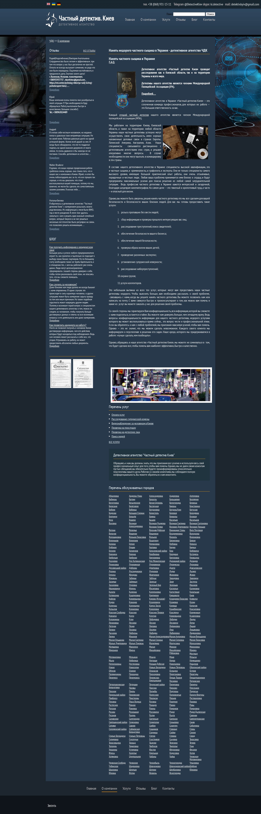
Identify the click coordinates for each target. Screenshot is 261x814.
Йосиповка (154, 588)
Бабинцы (113, 499)
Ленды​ (193, 619)
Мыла (111, 660)
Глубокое (113, 547)
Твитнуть (52, 805)
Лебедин (173, 619)
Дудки (172, 571)
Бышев (152, 519)
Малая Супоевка (176, 639)
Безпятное (194, 499)
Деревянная (134, 564)
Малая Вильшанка (198, 636)
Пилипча (193, 684)
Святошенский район (118, 722)
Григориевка (154, 557)
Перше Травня (175, 677)
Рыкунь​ (132, 715)
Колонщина (134, 605)
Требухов (153, 746)
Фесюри (193, 749)
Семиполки (154, 722)
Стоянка (172, 735)
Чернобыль (154, 762)
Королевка (154, 609)
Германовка (154, 543)
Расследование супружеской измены (130, 419)
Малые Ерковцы (136, 643)
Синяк (192, 722)
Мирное (172, 646)
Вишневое (153, 533)
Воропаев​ (133, 540)
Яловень (153, 773)
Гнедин (172, 547)
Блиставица (195, 506)
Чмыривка (194, 762)
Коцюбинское (175, 609)
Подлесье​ (194, 691)
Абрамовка (114, 495)
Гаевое (193, 540)
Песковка (173, 681)
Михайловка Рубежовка (175, 652)
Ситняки (112, 725)
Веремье (133, 530)
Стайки (172, 732)
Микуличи (133, 646)
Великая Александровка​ (136, 525)
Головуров (133, 550)
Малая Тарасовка (197, 639)
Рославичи (154, 711)
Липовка (153, 626)
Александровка (156, 495)
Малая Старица (156, 639)
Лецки (131, 626)
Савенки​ (193, 715)
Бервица (193, 502)
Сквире (132, 725)
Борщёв (132, 516)
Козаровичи (154, 602)
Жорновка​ (173, 574)
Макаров (133, 636)
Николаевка (174, 663)
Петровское (195, 681)
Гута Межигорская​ (157, 561)
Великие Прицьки (197, 526)
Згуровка (133, 585)
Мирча (132, 650)
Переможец (134, 677)
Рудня (171, 711)
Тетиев (192, 742)
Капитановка (155, 591)
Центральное (135, 756)
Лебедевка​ (154, 619)
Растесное (113, 705)
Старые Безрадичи (117, 735)
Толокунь (113, 746)
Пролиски (153, 698)
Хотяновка (113, 756)
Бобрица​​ (133, 509)
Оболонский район (198, 667)
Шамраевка (134, 766)
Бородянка (194, 513)
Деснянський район (117, 567)
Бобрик (112, 509)
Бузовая (193, 516)
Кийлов (112, 598)
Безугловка (114, 502)
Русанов (112, 715)
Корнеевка (134, 609)
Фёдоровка (174, 749)
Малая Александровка (159, 636)
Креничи (113, 615)
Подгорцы (173, 691)
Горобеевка (154, 554)
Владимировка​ (176, 533)
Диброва (133, 567)
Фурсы (112, 753)
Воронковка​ (195, 537)
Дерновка (194, 564)
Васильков (194, 519)
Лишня (192, 626)
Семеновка (134, 722)
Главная (130, 19)
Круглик (152, 615)
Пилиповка (174, 684)
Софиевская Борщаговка (134, 730)
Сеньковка (174, 722)
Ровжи (172, 705)
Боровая (173, 513)
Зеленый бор (155, 585)
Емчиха (112, 574)
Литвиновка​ (174, 626)
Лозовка (132, 629)
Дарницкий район (177, 561)
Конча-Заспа (155, 605)
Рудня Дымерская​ (197, 711)
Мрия (171, 657)
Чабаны (152, 756)
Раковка (193, 701)
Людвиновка (195, 633)
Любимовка (174, 633)
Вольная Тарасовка (137, 537)
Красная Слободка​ (117, 612)
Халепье (133, 753)
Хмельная (153, 753)
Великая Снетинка (177, 523)
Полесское (154, 694)
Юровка (112, 773)
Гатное (132, 543)
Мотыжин (133, 657)
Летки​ (192, 622)
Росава (112, 711)
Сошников (153, 729)
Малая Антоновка (177, 636)
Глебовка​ (173, 543)
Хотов (192, 753)
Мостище (194, 653)
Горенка (132, 554)
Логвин (112, 629)
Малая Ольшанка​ (116, 639)
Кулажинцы (114, 619)
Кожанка (133, 602)
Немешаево (195, 660)
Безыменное (134, 502)
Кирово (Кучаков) (157, 598)
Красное (133, 612)
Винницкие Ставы (177, 530)
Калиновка (194, 588)
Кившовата (174, 595)
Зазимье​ (112, 581)
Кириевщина (135, 598)
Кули (131, 619)
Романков (173, 708)
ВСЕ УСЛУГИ (114, 442)
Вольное (153, 537)
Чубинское (113, 766)
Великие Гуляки (156, 526)
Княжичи (194, 598)
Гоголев (112, 550)
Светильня (153, 718)
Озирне (132, 670)
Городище (173, 554)
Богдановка (154, 509)
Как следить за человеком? (63, 284)
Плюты (132, 691)
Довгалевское (196, 567)
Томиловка (133, 746)
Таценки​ (152, 742)
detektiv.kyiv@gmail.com (245, 4)
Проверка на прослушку (124, 427)
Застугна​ (193, 581)
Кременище (195, 612)
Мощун (152, 657)
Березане (113, 506)
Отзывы (181, 19)
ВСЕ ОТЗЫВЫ (89, 50)
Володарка (194, 533)
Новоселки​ (134, 667)
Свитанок (173, 718)
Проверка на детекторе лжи (126, 432)
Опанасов (153, 670)
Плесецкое (194, 687)
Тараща (132, 742)
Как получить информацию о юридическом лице (71, 248)
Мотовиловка (115, 657)
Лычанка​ (113, 633)
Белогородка (175, 502)
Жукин (192, 574)
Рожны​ (152, 708)
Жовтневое (154, 574)
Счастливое (154, 739)
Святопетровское (197, 718)
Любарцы (133, 633)
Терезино (173, 742)
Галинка (112, 543)
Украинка (113, 749)
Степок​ (152, 735)
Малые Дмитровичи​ (118, 643)
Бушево (132, 519)
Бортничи (113, 516)
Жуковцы (113, 578)
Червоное (133, 762)
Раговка (152, 701)
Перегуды (194, 674)
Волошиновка (115, 537)
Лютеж (112, 636)
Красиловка (195, 609)
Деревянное (154, 564)
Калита (112, 591)
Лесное (152, 622)
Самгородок (134, 718)
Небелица (133, 660)
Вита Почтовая (196, 530)
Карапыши (194, 591)
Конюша (173, 605)
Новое (112, 667)
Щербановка (175, 769)
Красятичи (174, 612)
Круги (131, 615)
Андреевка (174, 495)
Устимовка (133, 749)
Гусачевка (113, 561)
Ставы (192, 729)
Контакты (209, 19)
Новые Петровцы (177, 667)
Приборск (113, 698)
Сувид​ (192, 735)
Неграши (153, 660)
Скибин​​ (152, 725)
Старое (193, 732)
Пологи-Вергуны (197, 694)
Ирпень (132, 588)
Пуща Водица (135, 701)
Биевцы (172, 506)
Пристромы (134, 698)
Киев (192, 595)
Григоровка (174, 557)
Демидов (194, 561)
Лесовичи (173, 622)
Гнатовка (153, 547)
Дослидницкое (135, 571)
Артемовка (194, 495)
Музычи (193, 657)
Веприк (112, 530)
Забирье (132, 578)
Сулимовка (113, 739)
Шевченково (155, 766)
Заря (171, 581)
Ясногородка (175, 773)
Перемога (113, 677)
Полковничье (175, 694)
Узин (192, 746)
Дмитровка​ (154, 567)
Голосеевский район (158, 550)
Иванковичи (114, 588)
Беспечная (154, 506)
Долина (112, 571)
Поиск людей (118, 436)
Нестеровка (134, 663)
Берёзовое (134, 506)
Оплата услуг (118, 414)
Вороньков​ (113, 540)
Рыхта (172, 715)
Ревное (132, 705)
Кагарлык (173, 588)
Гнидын (193, 547)
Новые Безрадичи (157, 667)
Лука (171, 629)
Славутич (173, 725)
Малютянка (154, 643)
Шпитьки (133, 769)
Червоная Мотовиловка (196, 758)
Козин (192, 602)
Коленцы (113, 605)
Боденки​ (112, 513)
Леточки (112, 626)
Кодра (111, 602)
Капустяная (174, 591)
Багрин (132, 499)
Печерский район (157, 684)
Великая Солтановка (199, 523)
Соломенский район (118, 729)
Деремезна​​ (174, 564)
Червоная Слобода (117, 762)
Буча (111, 519)
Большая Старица (136, 513)
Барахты (153, 499)
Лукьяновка (195, 629)
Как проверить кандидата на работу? (67, 325)
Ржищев (153, 705)
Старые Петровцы (137, 735)
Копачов (193, 605)
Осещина (173, 670)
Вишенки (133, 533)
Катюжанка (114, 595)
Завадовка (174, 578)
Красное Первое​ (156, 612)
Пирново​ (173, 687)
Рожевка (133, 708)
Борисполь (154, 513)
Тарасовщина (115, 742)
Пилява (132, 687)
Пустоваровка (196, 698)
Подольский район (117, 694)
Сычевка (173, 739)
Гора (171, 550)
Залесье (152, 581)
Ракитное (173, 701)
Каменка (133, 591)
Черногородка (175, 762)
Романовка (194, 708)
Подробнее (54, 89)
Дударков (153, 571)
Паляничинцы (115, 674)
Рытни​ (152, 715)
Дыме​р (193, 571)
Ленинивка (114, 622)
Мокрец (193, 650)
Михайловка (154, 650)
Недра (172, 660)
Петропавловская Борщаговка (116, 686)
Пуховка (112, 701)
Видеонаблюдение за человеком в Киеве (133, 423)
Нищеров (194, 663)
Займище (133, 581)
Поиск (170, 14)
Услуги (166, 19)
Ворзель (173, 537)
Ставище (173, 729)
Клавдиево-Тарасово (178, 598)
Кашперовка (134, 595)
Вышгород (153, 540)
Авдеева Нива (135, 495)
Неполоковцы (115, 663)
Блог (194, 19)
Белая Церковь (156, 502)
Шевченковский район (179, 766)
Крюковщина (175, 615)
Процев (172, 698)
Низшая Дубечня (156, 663)
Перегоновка (175, 674)
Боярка (152, 516)
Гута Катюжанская (137, 561)
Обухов (112, 670)
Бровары (173, 516)
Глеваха (193, 543)
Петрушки (133, 684)
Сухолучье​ (133, 739)
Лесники (132, 622)
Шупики (152, 769)
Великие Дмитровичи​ (179, 526)
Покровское (134, 694)
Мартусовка (174, 643)
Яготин (132, 773)
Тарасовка (194, 739)
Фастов (152, 749)
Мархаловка (195, 643)
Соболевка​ (194, 725)
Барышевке (174, 499)
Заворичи (194, 578)
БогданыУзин (175, 509)
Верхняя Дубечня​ (157, 530)
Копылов (113, 609)
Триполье (173, 746)
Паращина (133, 674)
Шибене (193, 766)
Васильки (173, 519)
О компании (148, 19)
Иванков (193, 585)
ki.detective (217, 4)
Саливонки (113, 718)
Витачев (112, 533)
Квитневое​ (154, 595)
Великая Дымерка (157, 523)
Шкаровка (113, 769)
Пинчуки (153, 687)
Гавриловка (174, 540)
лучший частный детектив (134, 115)
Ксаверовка (195, 615)
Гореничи (113, 554)
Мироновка (195, 646)
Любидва (153, 633)
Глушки (132, 547)
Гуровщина (194, 557)
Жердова (133, 574)
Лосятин (152, 629)
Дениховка (114, 564)
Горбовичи (194, 550)
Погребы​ (153, 691)
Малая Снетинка (136, 639)
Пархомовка (154, 674)
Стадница (153, 732)
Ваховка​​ (112, 523)
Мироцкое (113, 650)
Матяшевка (114, 646)
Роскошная (134, 711)
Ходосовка (174, 753)
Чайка (172, 756)
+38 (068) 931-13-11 (159, 4)
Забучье (152, 578)
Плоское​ (112, 691)
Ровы (192, 705)
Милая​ (152, 646)
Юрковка (194, 769)
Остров (193, 670)
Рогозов (112, 708)
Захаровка (113, 585)
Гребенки (133, 557)
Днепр (172, 567)
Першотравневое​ (197, 677)
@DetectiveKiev (193, 4)
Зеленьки (173, 585)
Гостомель (194, 554)
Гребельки (113, 557)
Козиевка (173, 602)
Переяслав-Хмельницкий (155, 679)
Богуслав (194, 509)
